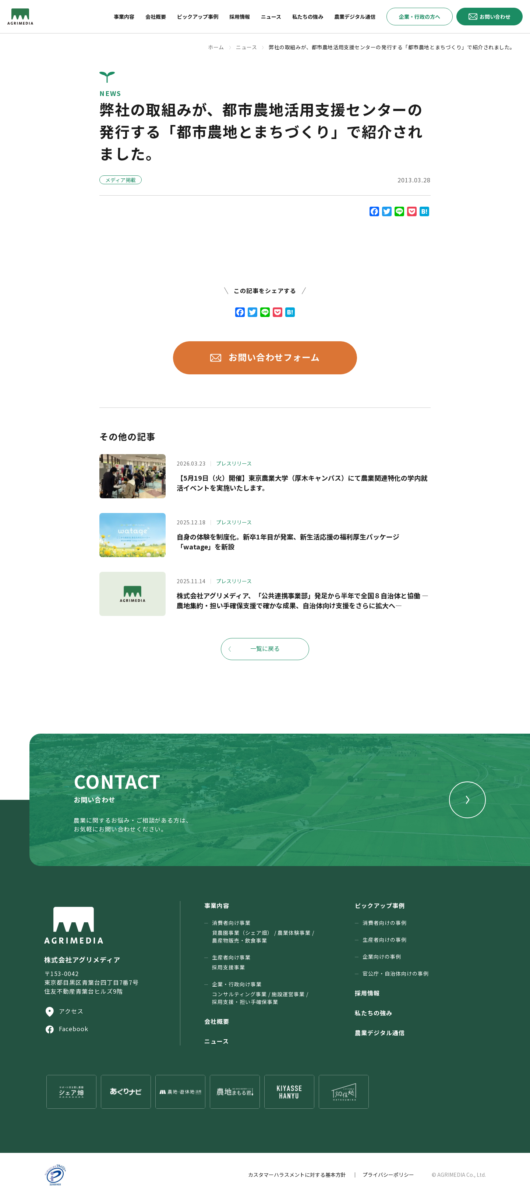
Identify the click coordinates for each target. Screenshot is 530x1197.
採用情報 (367, 992)
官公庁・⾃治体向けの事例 (396, 973)
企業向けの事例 (382, 956)
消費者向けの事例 (385, 922)
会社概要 (216, 1021)
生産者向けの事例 (385, 939)
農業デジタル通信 (380, 1032)
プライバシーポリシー (388, 1174)
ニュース (216, 1041)
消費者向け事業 (263, 931)
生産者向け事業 (231, 962)
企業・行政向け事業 (260, 993)
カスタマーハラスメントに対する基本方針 (297, 1174)
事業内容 (216, 905)
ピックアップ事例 (380, 905)
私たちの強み (373, 1012)
